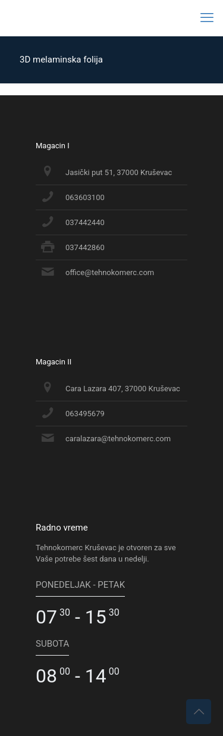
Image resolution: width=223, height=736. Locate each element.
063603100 (85, 197)
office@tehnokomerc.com (109, 272)
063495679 (85, 413)
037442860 (85, 247)
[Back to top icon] (198, 711)
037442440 (85, 222)
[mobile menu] (207, 18)
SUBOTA (52, 643)
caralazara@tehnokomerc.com (118, 438)
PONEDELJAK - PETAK (80, 584)
